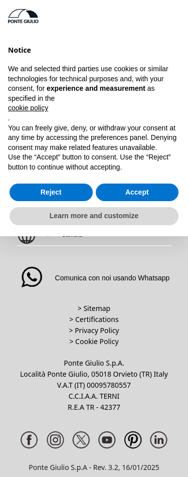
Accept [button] (137, 192)
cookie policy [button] (28, 108)
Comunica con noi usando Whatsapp (94, 278)
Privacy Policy (97, 330)
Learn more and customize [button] (94, 216)
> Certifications (93, 319)
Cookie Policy (96, 341)
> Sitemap (94, 308)
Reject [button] (51, 192)
